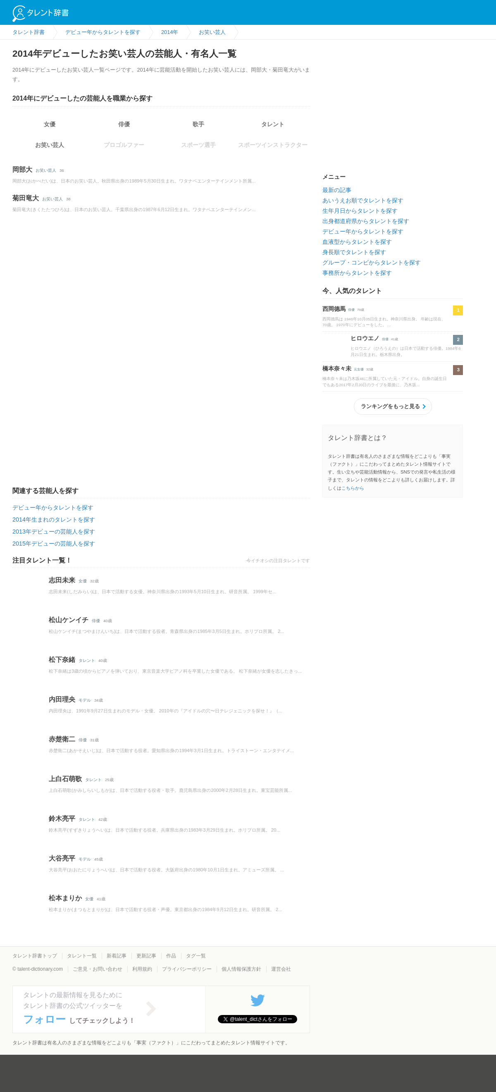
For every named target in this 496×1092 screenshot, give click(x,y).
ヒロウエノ (365, 338)
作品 (171, 956)
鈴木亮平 (62, 818)
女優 (49, 124)
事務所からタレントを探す (357, 272)
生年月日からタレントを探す (360, 210)
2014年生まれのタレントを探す (53, 519)
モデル (85, 700)
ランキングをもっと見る (390, 406)
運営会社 (281, 969)
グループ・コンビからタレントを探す (371, 262)
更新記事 (146, 956)
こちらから (352, 488)
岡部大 (22, 169)
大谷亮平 (62, 858)
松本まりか (65, 898)
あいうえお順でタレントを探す (362, 200)
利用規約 (142, 969)
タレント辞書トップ (34, 956)
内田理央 (62, 699)
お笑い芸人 (49, 145)
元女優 (359, 369)
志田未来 (62, 580)
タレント (272, 124)
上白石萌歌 (65, 778)
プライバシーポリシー (187, 969)
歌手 (198, 124)
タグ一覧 (196, 956)
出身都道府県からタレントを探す (365, 221)
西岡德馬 (334, 308)
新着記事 (116, 956)
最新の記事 (336, 190)
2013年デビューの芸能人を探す (53, 531)
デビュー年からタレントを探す (52, 507)
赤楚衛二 (62, 739)
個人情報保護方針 (241, 969)
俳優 (124, 124)
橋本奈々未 (336, 368)
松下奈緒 (62, 659)
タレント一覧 (82, 956)
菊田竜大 (25, 198)
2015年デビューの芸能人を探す (53, 543)
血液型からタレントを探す (357, 241)
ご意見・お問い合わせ (97, 969)
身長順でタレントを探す (354, 252)
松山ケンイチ (68, 619)
